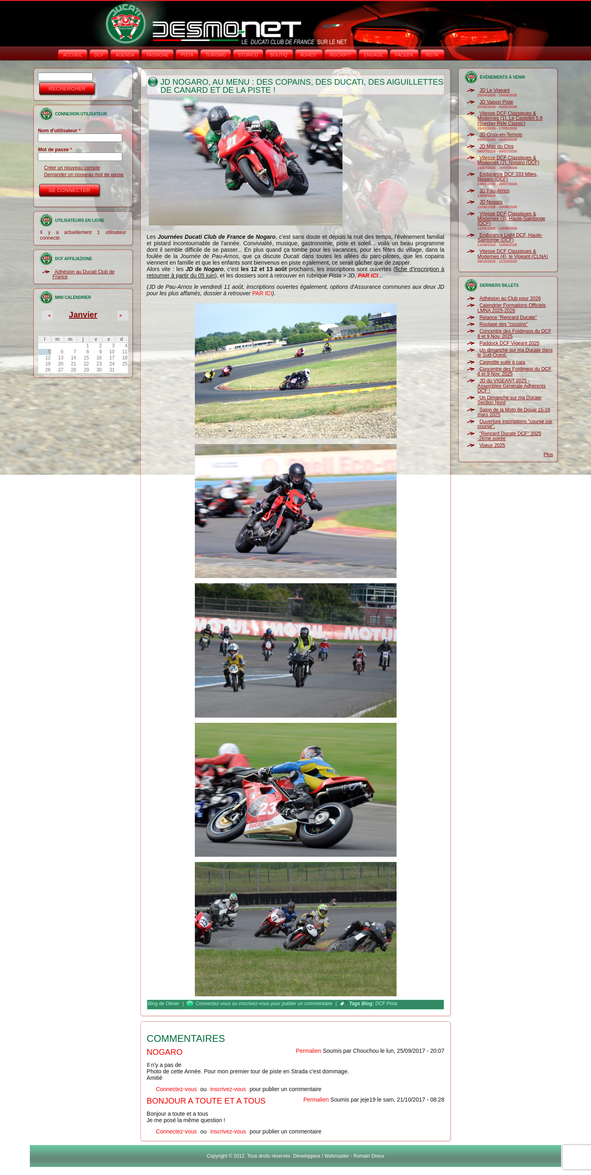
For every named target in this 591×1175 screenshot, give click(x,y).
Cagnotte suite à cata (502, 362)
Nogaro (165, 1052)
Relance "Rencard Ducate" (508, 317)
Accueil (72, 54)
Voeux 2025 (492, 445)
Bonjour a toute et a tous (206, 1100)
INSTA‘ (432, 54)
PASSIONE (157, 54)
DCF (99, 54)
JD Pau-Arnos (494, 191)
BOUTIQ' (279, 54)
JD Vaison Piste (496, 102)
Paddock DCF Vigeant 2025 (509, 343)
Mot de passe (55, 149)
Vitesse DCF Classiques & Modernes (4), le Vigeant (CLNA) (512, 253)
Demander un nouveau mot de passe (83, 174)
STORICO (248, 54)
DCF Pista (386, 1003)
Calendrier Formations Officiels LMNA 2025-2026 (511, 308)
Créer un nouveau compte (72, 168)
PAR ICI (262, 293)
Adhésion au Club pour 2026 (510, 298)
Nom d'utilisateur (59, 131)
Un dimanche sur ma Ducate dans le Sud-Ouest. (514, 352)
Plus (548, 454)
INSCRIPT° (341, 54)
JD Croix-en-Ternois (500, 135)
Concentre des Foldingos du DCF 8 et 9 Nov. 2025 (514, 333)
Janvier (83, 314)
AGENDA (124, 54)
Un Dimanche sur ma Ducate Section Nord (509, 400)
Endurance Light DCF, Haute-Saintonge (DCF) (510, 237)
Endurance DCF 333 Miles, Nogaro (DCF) (507, 176)
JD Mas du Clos (496, 146)
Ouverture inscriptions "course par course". (514, 424)
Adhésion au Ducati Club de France (83, 274)
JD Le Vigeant (494, 90)
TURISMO (215, 54)
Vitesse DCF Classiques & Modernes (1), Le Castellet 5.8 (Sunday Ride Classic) (509, 118)
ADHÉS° (308, 54)
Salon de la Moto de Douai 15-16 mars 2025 (513, 412)
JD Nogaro (490, 202)
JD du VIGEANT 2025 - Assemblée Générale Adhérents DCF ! (511, 386)
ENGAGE (373, 54)
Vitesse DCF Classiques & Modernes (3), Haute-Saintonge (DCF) (511, 219)
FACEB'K (404, 54)
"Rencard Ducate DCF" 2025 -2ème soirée (509, 436)
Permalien (308, 1051)
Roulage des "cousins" (503, 324)
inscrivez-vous (254, 1003)
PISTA (187, 54)
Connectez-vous (213, 1003)
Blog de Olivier (164, 1003)
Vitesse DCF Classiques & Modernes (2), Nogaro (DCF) (508, 160)
